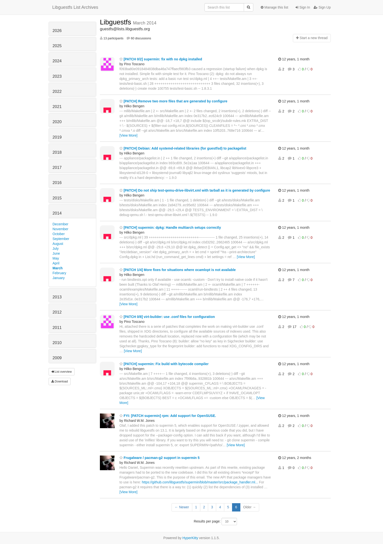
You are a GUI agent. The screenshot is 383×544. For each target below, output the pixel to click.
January (59, 278)
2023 (57, 76)
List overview (61, 371)
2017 (57, 167)
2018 (57, 152)
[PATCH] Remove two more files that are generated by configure (173, 101)
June (56, 253)
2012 (57, 312)
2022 (57, 91)
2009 (57, 358)
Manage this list (274, 7)
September (61, 239)
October (59, 234)
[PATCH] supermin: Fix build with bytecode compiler (164, 364)
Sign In (303, 7)
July (56, 248)
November (60, 229)
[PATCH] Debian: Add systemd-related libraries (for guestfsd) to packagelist (182, 148)
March (58, 268)
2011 (57, 327)
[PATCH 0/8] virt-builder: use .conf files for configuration (167, 317)
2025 (57, 46)
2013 (57, 297)
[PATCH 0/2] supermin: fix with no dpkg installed (160, 59)
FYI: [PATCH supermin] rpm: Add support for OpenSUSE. (167, 416)
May (56, 258)
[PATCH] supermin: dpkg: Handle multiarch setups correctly (170, 227)
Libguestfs (116, 22)
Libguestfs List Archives (75, 7)
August (58, 244)
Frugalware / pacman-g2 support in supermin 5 (159, 458)
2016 (57, 182)
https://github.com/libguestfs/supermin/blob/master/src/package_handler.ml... (200, 482)
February (59, 273)
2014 (57, 213)
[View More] (128, 135)
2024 (57, 61)
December (60, 224)
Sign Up (322, 7)
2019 (57, 137)
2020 (57, 122)
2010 (57, 342)
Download (59, 381)
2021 (57, 106)
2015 (57, 198)
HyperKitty (190, 538)
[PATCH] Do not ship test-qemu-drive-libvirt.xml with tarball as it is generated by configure (194, 190)
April (56, 263)
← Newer (182, 507)
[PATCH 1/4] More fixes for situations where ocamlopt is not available (177, 270)
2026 (57, 30)
